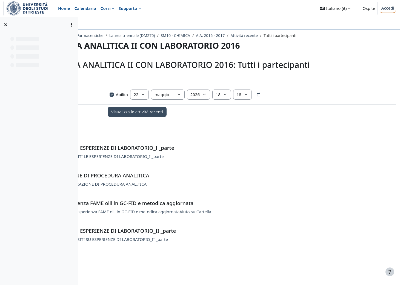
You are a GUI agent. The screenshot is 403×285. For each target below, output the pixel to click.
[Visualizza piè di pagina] (389, 271)
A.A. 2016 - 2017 (287, 35)
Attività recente (321, 35)
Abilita (173, 104)
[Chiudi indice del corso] (5, 24)
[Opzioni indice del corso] (71, 24)
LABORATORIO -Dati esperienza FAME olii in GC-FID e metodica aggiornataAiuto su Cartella (200, 221)
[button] (335, 8)
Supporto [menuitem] (128, 8)
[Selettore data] (313, 104)
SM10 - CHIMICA (252, 35)
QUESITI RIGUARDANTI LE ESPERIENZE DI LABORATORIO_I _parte (177, 166)
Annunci (119, 138)
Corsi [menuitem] (106, 8)
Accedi (387, 8)
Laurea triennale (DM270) (209, 35)
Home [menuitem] (64, 8)
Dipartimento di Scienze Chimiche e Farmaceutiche (134, 35)
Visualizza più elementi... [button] (112, 96)
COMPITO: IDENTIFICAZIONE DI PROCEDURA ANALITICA (169, 194)
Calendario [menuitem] (85, 8)
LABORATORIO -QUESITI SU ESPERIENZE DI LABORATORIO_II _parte (180, 249)
